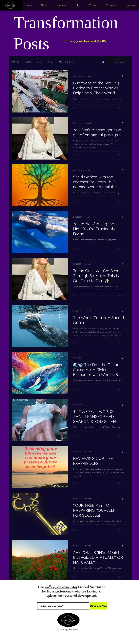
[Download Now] (98, 605)
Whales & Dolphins (66, 61)
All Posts (15, 61)
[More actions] (123, 76)
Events (39, 61)
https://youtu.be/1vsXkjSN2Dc (86, 41)
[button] (103, 62)
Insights (28, 61)
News (50, 61)
